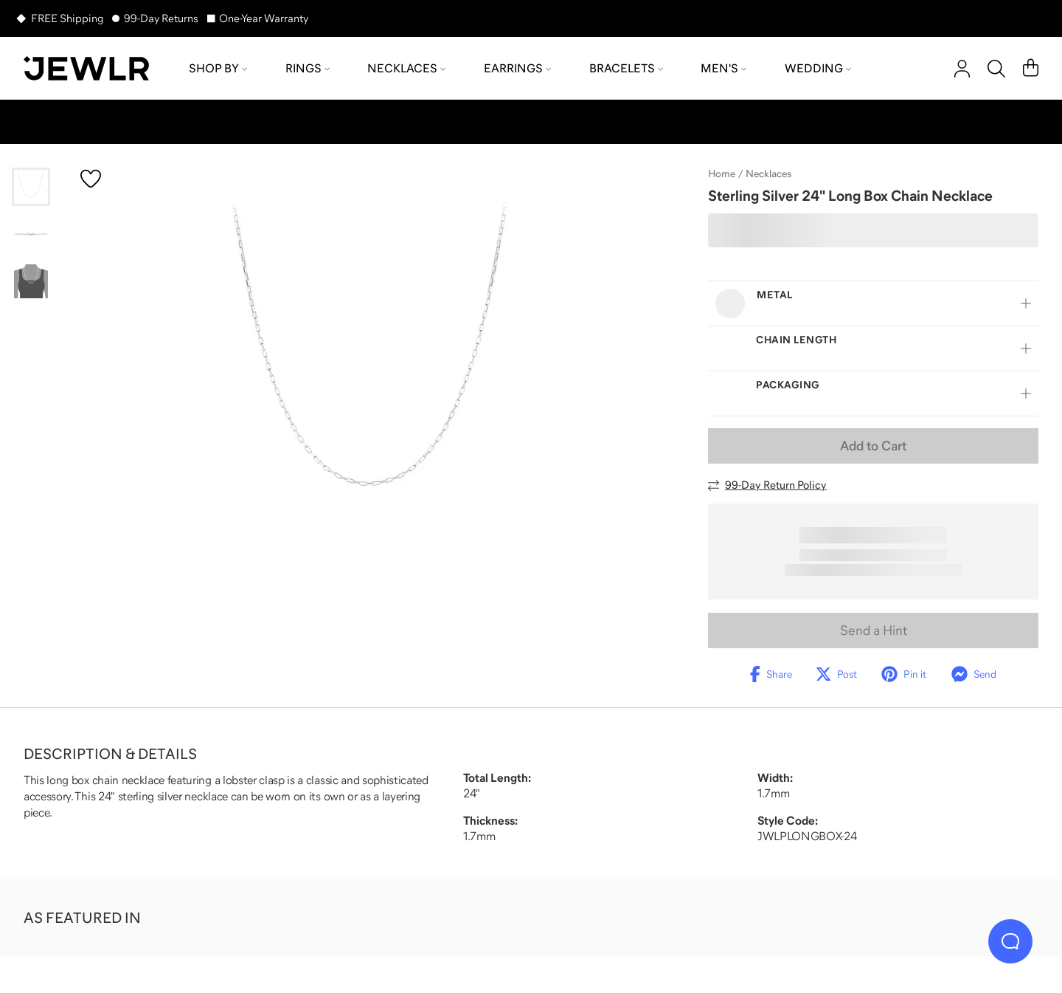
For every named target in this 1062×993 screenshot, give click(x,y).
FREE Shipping (67, 18)
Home (721, 173)
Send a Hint (873, 630)
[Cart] (1030, 69)
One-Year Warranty (263, 18)
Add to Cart (873, 446)
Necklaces (768, 173)
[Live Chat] (1010, 941)
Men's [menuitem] (723, 68)
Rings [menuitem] (307, 68)
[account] (962, 69)
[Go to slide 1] (31, 187)
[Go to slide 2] (31, 234)
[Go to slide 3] (31, 281)
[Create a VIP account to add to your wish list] (91, 179)
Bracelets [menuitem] (626, 68)
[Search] (996, 69)
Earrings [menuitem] (517, 68)
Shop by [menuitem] (218, 68)
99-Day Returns (161, 18)
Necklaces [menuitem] (406, 68)
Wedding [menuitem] (818, 68)
